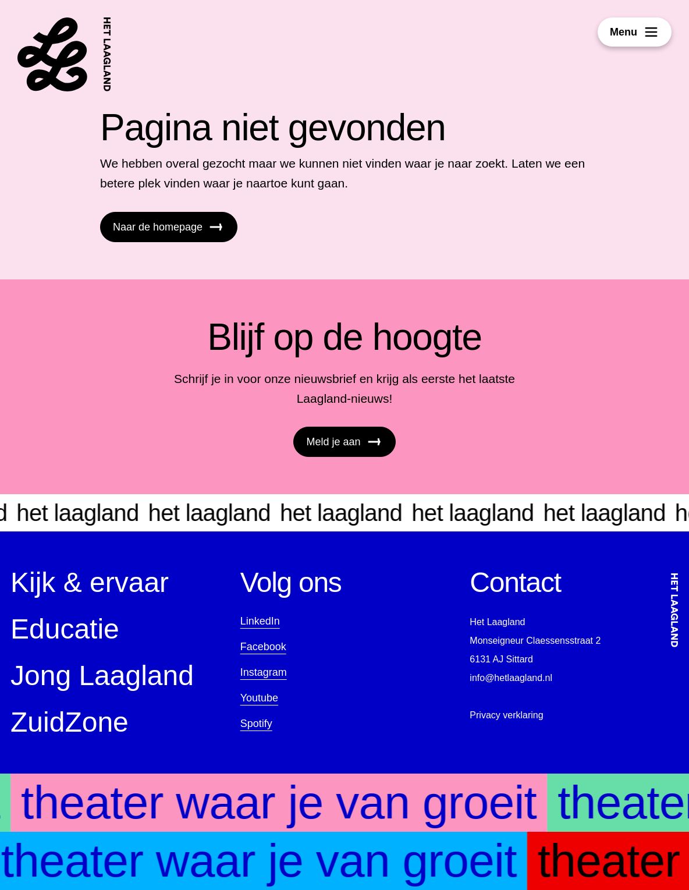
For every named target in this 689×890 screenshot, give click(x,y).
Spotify (256, 723)
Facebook (263, 647)
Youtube (259, 698)
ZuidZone (69, 722)
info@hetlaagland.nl (511, 678)
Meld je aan (344, 442)
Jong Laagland (102, 676)
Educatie (64, 629)
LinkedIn (260, 621)
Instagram (263, 672)
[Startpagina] (64, 54)
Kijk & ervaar (89, 583)
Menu (634, 32)
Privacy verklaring (506, 715)
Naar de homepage (169, 227)
